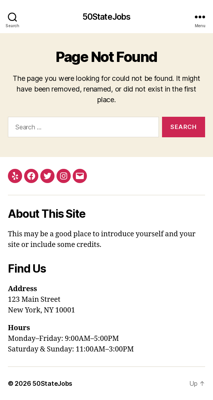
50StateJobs (106, 17)
